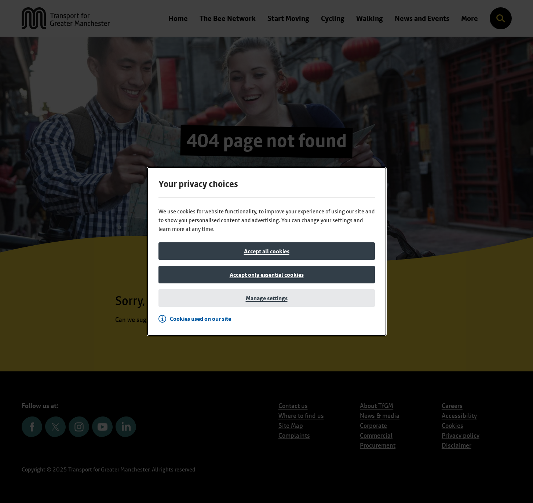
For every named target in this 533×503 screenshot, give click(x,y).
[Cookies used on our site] (196, 318)
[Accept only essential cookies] (266, 274)
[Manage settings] (266, 298)
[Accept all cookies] (266, 251)
